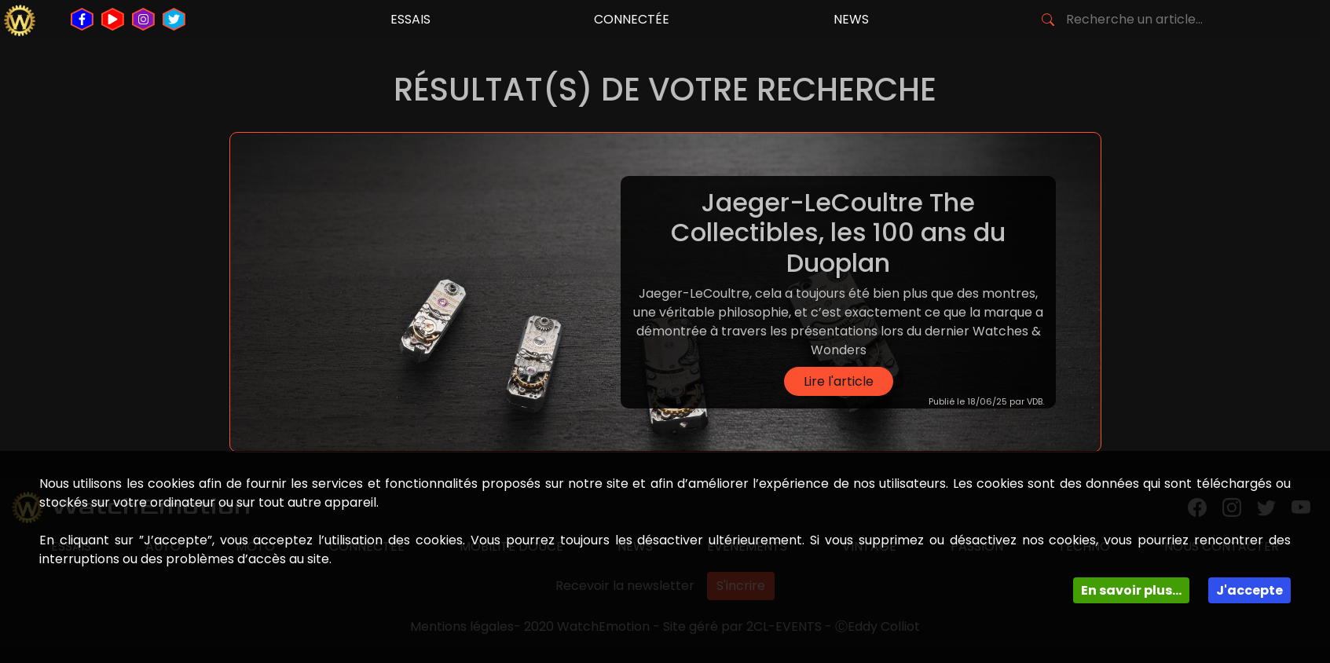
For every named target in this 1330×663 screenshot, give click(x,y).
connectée (631, 19)
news (851, 19)
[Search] (1140, 19)
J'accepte (1249, 590)
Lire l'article (839, 381)
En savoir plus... (1131, 590)
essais (410, 19)
